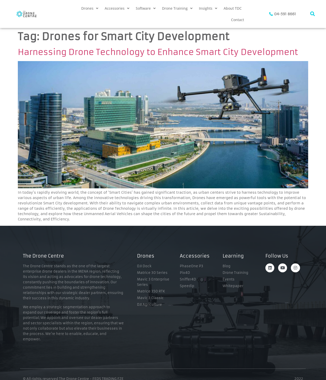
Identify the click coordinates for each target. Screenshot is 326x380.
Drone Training (177, 8)
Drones (89, 8)
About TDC (233, 8)
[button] (89, 8)
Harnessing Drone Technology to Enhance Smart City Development (158, 52)
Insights (208, 8)
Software (146, 8)
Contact (237, 19)
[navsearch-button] (312, 14)
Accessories (117, 8)
